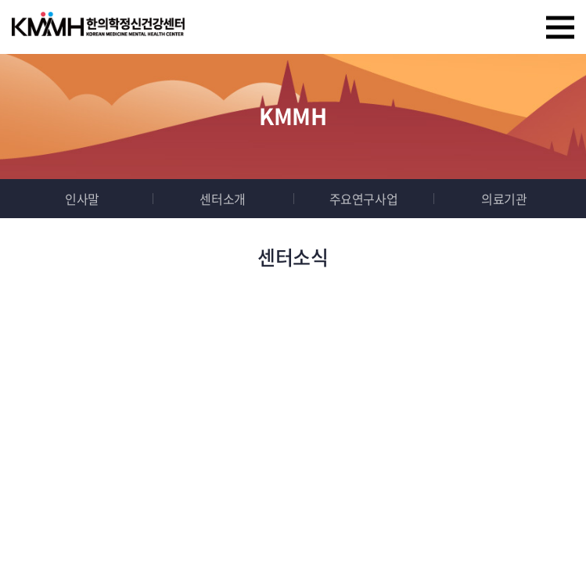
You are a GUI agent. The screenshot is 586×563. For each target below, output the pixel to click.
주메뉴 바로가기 (0, 0)
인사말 (82, 198)
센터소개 (222, 198)
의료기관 (504, 198)
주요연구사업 (363, 198)
